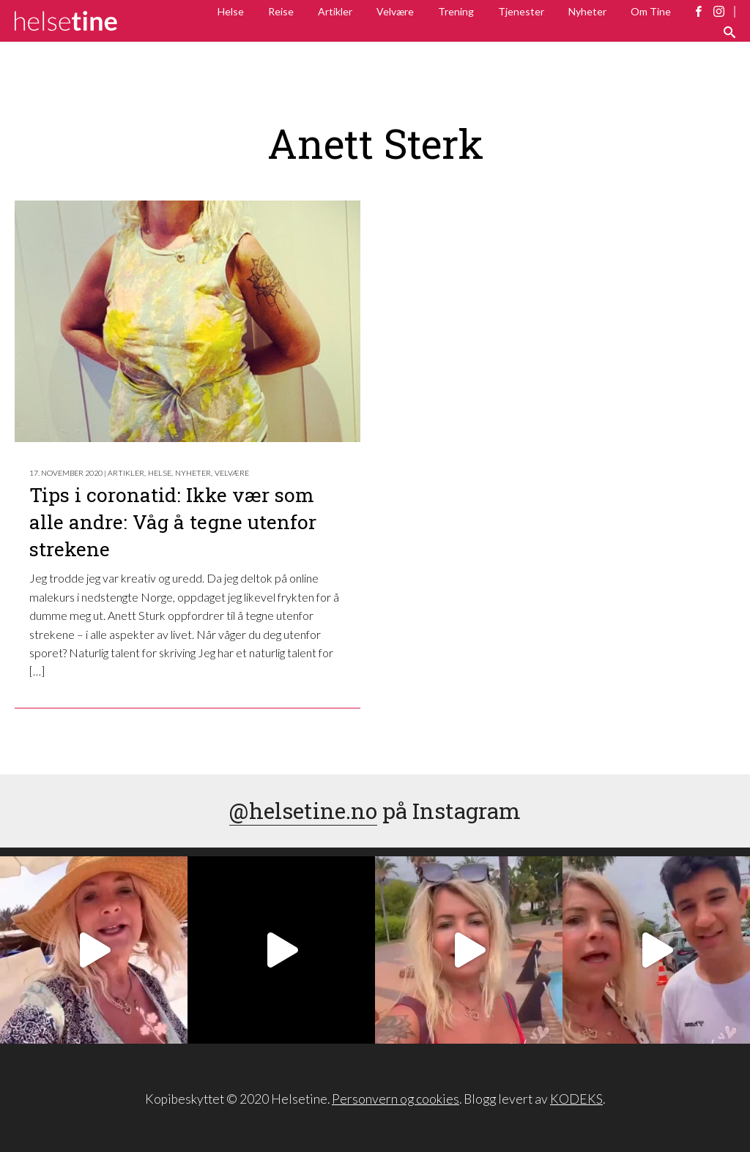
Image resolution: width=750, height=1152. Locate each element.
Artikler (335, 11)
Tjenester (521, 11)
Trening (456, 11)
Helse (231, 11)
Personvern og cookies (395, 1099)
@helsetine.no (303, 810)
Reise (281, 11)
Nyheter (587, 11)
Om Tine (651, 11)
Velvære (395, 11)
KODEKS (576, 1099)
